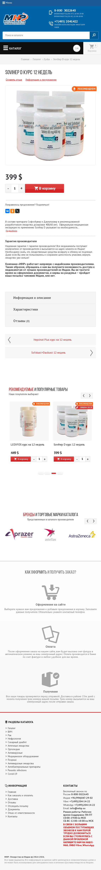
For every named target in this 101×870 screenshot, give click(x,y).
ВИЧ (10, 731)
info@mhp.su (77, 808)
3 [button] (53, 473)
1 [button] (40, 473)
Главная (25, 59)
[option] (28, 435)
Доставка (13, 798)
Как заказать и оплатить (20, 795)
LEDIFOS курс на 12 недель (27, 444)
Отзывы (21, 321)
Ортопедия (14, 749)
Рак (9, 735)
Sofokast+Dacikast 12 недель (48, 352)
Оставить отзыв (14, 79)
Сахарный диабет (17, 742)
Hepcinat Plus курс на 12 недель (53, 339)
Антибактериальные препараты (24, 766)
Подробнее (11, 230)
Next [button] (90, 395)
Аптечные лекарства (18, 745)
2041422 (66, 21)
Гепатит (37, 59)
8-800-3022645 (80, 794)
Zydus (47, 59)
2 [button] (47, 473)
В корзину (44, 188)
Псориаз (12, 759)
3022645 (65, 10)
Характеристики (25, 309)
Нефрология (14, 738)
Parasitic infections (17, 770)
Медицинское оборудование (23, 756)
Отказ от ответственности (21, 812)
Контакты (12, 816)
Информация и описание (32, 298)
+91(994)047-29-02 (82, 797)
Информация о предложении (41, 79)
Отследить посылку (18, 806)
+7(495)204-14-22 (79, 801)
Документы (14, 809)
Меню (9, 2)
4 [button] (60, 473)
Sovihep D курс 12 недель (69, 444)
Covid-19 (12, 773)
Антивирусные (15, 752)
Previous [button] (83, 395)
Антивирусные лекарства (21, 763)
